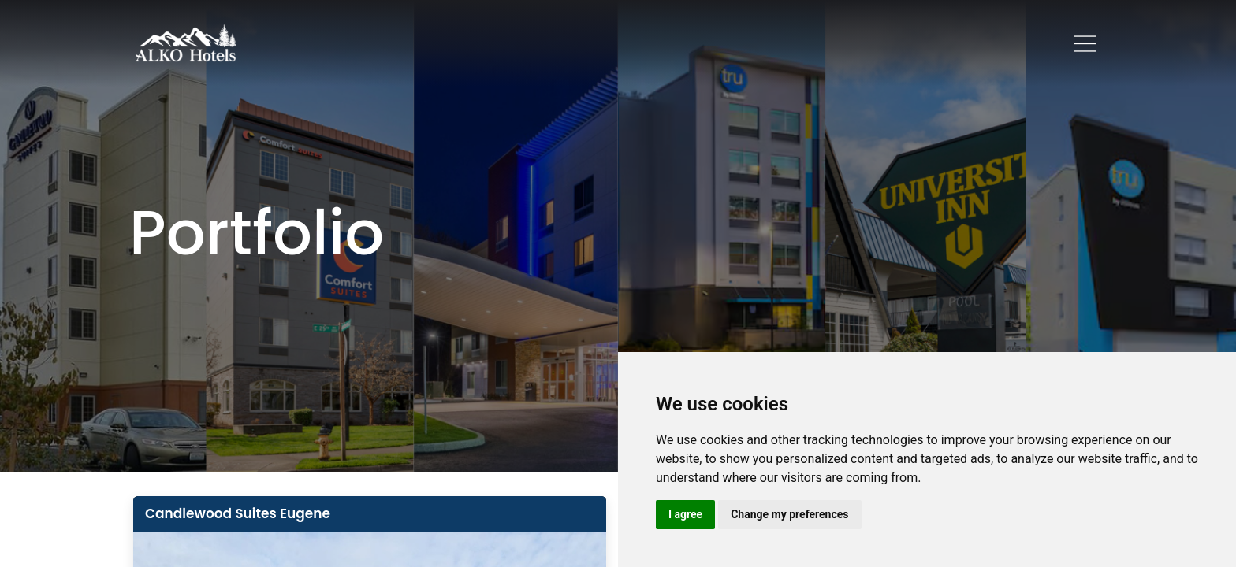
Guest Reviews (741, 43)
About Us (425, 43)
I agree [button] (685, 514)
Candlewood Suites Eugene (237, 513)
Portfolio (502, 43)
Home (357, 43)
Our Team (644, 43)
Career (570, 43)
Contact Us (842, 43)
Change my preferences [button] (789, 514)
